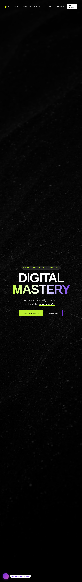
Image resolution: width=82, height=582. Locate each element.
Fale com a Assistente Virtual (20, 576)
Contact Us (53, 314)
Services (27, 6)
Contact (50, 6)
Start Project (72, 6)
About (16, 6)
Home (8, 6)
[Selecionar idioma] (60, 6)
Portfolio (38, 6)
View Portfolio (31, 314)
